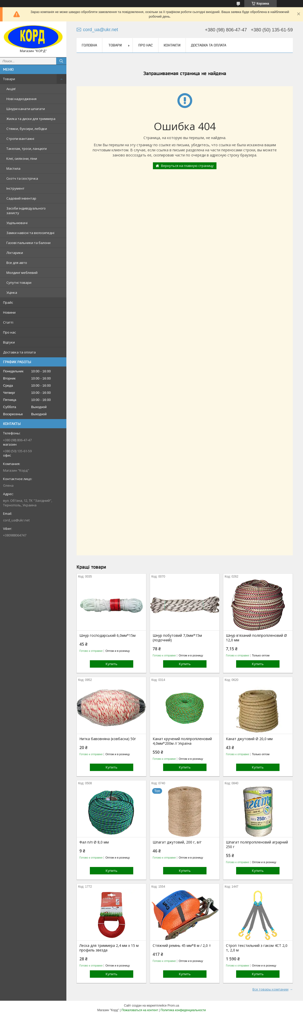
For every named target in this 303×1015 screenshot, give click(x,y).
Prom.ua (173, 1005)
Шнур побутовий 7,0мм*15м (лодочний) (177, 637)
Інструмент (15, 188)
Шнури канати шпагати (25, 108)
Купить (111, 664)
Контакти (172, 45)
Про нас (9, 332)
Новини (9, 312)
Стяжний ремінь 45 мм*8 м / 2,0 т (182, 945)
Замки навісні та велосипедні (30, 232)
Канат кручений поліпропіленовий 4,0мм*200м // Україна (182, 741)
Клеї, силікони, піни (21, 158)
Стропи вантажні (20, 138)
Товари (9, 79)
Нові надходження (21, 98)
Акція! (11, 89)
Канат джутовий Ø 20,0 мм (249, 739)
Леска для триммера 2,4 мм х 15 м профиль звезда (109, 947)
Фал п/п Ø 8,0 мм (94, 842)
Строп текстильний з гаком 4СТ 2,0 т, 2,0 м (256, 947)
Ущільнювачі (17, 223)
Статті (8, 322)
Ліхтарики (14, 252)
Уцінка (11, 292)
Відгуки (9, 342)
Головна (89, 45)
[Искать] (61, 61)
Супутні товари (18, 282)
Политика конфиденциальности (183, 1010)
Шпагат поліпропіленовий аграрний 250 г (257, 844)
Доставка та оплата (19, 352)
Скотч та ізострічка (22, 178)
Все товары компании (270, 989)
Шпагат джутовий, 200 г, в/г (177, 842)
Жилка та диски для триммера (30, 118)
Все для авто (16, 262)
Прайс (8, 302)
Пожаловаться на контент (140, 1010)
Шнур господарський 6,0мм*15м (107, 635)
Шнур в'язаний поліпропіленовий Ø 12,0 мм (256, 637)
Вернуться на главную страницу (187, 165)
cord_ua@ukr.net (16, 520)
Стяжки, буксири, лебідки (26, 128)
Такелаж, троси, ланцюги (26, 148)
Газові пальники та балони (28, 242)
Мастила (13, 168)
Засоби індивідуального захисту (26, 210)
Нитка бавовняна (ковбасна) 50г (107, 739)
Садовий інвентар (21, 198)
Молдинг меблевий (22, 272)
